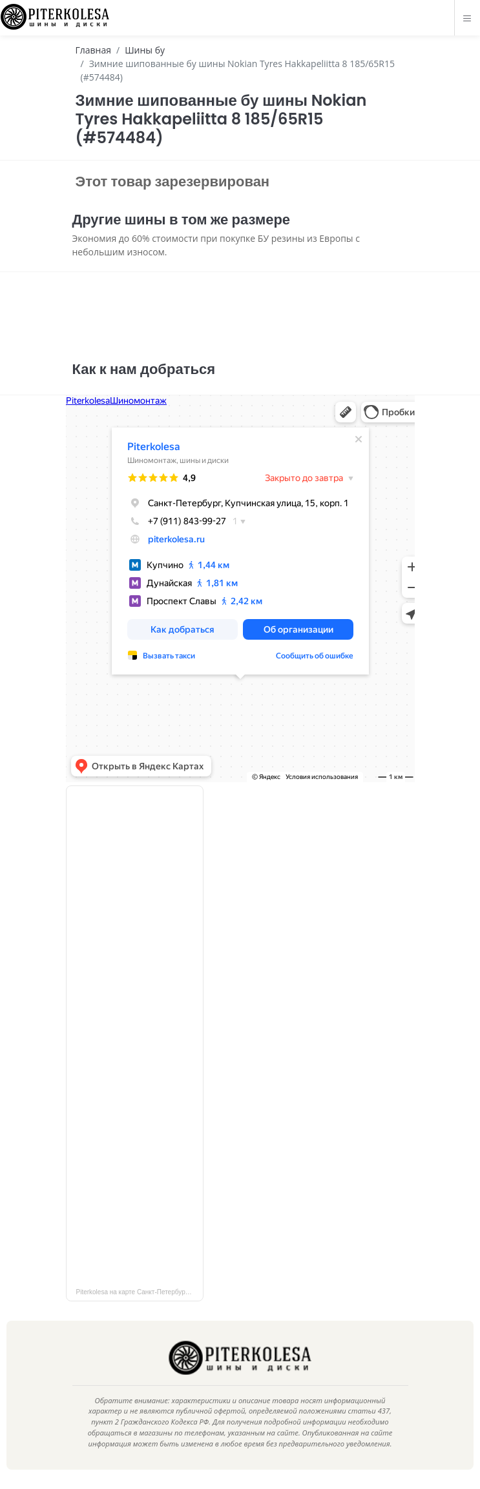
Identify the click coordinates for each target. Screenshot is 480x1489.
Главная (94, 50)
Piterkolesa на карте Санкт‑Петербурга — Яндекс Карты (139, 1292)
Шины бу (145, 50)
